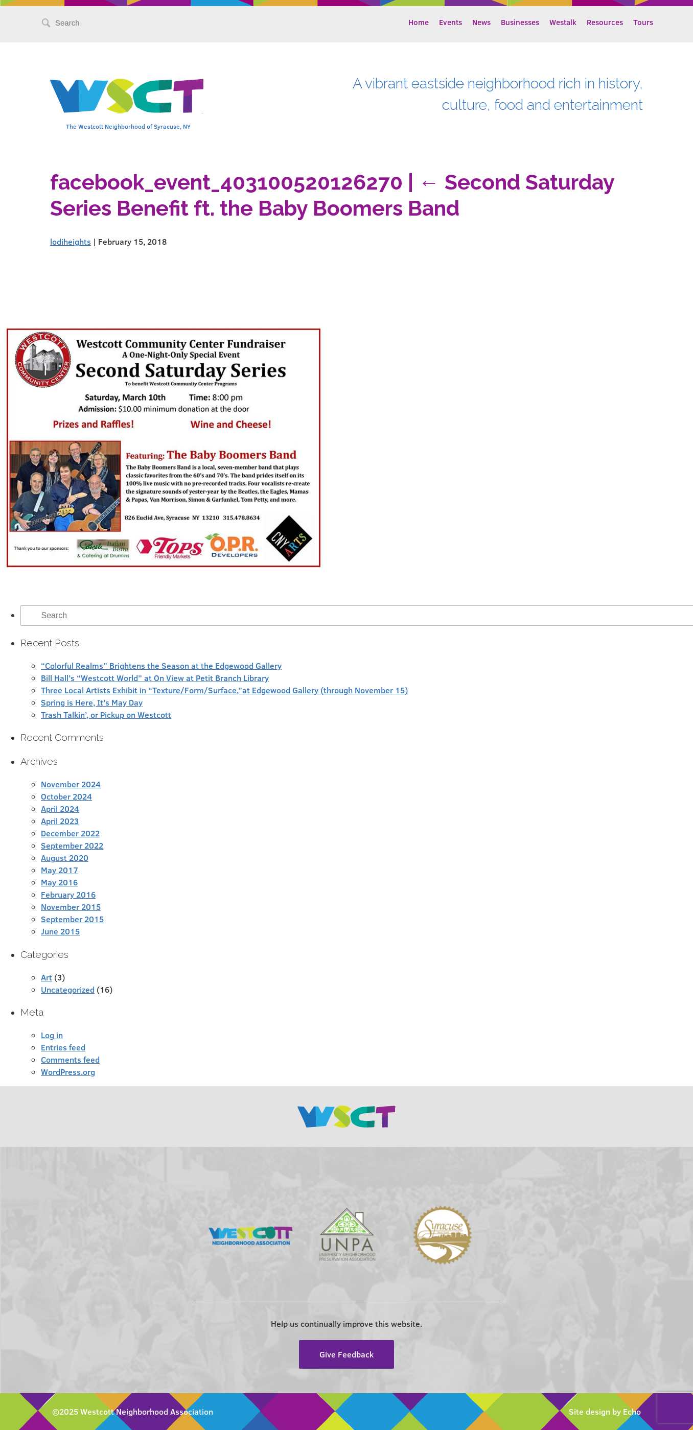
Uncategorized (68, 989)
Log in (52, 1034)
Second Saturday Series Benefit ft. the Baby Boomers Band (332, 195)
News (481, 22)
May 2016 (59, 882)
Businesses (520, 22)
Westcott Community (126, 96)
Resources (605, 22)
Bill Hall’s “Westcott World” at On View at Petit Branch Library (155, 677)
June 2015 (60, 931)
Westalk (562, 22)
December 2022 (70, 833)
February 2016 (68, 894)
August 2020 (64, 857)
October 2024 (66, 796)
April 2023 (60, 820)
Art (46, 977)
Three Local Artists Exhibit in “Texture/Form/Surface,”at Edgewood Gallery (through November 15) (224, 690)
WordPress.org (68, 1071)
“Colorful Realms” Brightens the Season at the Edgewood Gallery (161, 665)
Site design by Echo (605, 1411)
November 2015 (71, 906)
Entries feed (63, 1047)
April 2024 (60, 808)
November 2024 (71, 784)
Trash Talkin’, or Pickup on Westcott (106, 714)
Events (450, 22)
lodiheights (70, 241)
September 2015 (72, 918)
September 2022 (72, 845)
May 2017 (59, 869)
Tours (643, 22)
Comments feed (70, 1059)
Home (418, 22)
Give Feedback (346, 1354)
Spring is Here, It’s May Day (92, 702)
